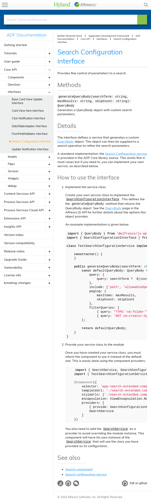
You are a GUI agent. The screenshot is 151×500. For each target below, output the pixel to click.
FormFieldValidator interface (30, 134)
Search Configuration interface (31, 141)
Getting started (15, 45)
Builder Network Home (69, 35)
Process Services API (19, 202)
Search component (79, 466)
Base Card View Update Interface (27, 101)
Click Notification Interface (28, 118)
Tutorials (10, 53)
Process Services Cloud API (24, 210)
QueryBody (65, 140)
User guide (12, 61)
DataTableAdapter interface (29, 126)
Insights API (12, 226)
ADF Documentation (27, 35)
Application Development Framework (108, 35)
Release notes (14, 251)
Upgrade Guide (15, 259)
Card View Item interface (28, 110)
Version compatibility (19, 243)
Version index (14, 235)
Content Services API (19, 194)
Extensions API (15, 218)
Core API (10, 70)
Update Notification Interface (30, 149)
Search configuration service (86, 471)
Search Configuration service (126, 152)
